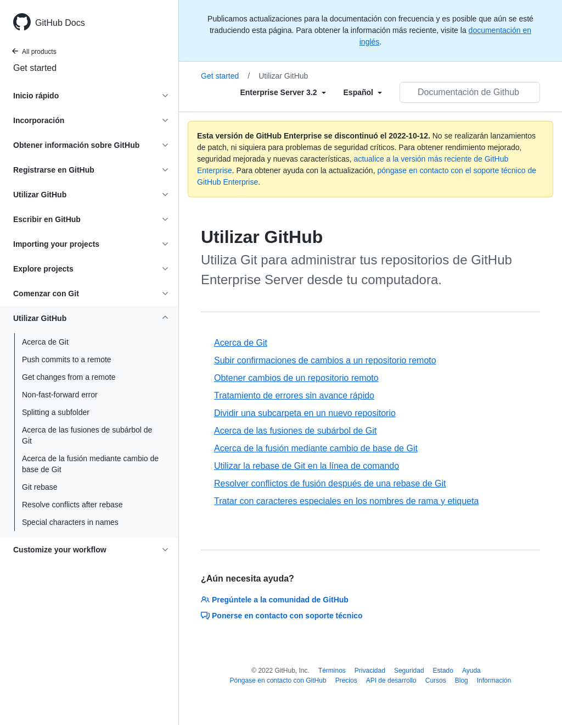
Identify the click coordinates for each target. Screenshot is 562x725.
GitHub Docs (60, 22)
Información (494, 680)
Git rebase (40, 487)
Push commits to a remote (66, 359)
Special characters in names (70, 522)
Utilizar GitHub (283, 75)
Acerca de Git (45, 341)
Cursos (435, 680)
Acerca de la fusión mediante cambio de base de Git (90, 464)
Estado (443, 670)
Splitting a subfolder (55, 412)
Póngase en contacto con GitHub (278, 680)
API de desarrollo (391, 680)
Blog (461, 680)
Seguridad (409, 670)
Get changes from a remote (68, 377)
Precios (346, 680)
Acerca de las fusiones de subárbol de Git (87, 435)
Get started (35, 68)
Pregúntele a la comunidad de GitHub (275, 599)
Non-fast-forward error (60, 394)
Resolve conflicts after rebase (72, 504)
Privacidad (370, 670)
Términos (332, 670)
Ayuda (471, 670)
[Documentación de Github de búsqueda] (470, 92)
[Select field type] (282, 92)
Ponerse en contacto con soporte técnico (282, 615)
